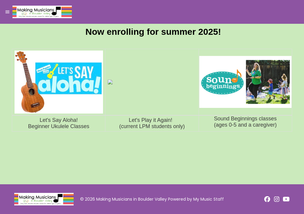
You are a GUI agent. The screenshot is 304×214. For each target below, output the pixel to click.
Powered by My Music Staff (196, 199)
